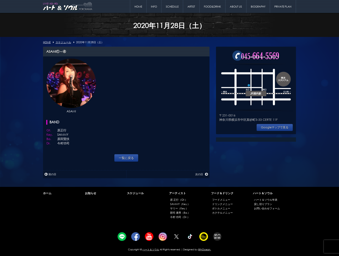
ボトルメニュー (221, 208)
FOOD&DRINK (212, 6)
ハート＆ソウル (263, 193)
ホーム (47, 193)
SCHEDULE (172, 6)
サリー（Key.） (179, 208)
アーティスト (177, 193)
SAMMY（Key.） (180, 204)
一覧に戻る (126, 158)
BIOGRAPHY (258, 6)
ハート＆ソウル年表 (265, 200)
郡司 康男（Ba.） (180, 213)
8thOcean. (204, 249)
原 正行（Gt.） (178, 200)
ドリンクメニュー (222, 204)
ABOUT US (236, 6)
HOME (138, 6)
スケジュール (135, 193)
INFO (154, 6)
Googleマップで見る (274, 127)
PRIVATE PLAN (282, 6)
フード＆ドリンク (222, 193)
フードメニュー (221, 200)
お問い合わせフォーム (267, 208)
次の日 (201, 174)
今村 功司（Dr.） (180, 217)
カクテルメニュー (222, 213)
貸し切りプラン (263, 204)
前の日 (50, 174)
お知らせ (90, 193)
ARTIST (191, 6)
